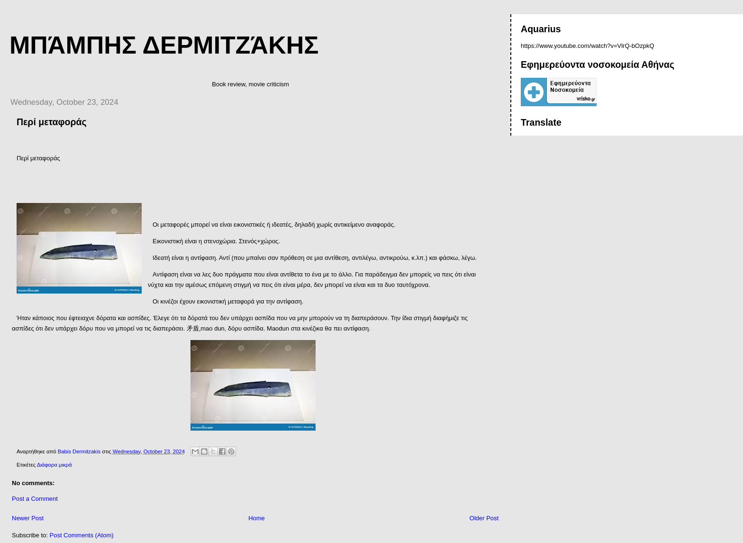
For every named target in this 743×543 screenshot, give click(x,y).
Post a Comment (35, 498)
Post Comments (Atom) (82, 535)
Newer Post (28, 518)
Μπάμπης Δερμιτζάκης (163, 45)
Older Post (484, 518)
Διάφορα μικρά (54, 465)
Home (256, 518)
